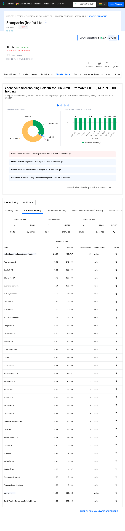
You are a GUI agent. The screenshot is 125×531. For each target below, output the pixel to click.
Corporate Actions (92, 74)
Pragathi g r (9, 326)
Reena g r (8, 445)
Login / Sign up (116, 4)
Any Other (8, 493)
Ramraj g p (8, 389)
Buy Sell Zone (10, 74)
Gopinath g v (9, 469)
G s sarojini (8, 310)
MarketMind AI (24, 3)
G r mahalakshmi (10, 350)
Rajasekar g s (9, 334)
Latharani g (8, 302)
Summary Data (11, 210)
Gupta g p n (9, 270)
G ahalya (7, 453)
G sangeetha (9, 365)
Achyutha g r (9, 461)
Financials (23, 74)
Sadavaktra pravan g (12, 477)
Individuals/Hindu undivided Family (19, 254)
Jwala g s (8, 357)
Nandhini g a (9, 413)
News (33, 74)
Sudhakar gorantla (11, 286)
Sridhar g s (8, 397)
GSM (23, 27)
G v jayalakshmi (10, 294)
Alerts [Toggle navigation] (46, 4)
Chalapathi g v (9, 278)
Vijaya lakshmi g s (11, 437)
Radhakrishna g (10, 262)
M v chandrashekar (11, 318)
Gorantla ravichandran (13, 421)
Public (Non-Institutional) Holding (87, 210)
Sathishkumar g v (11, 373)
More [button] (60, 4)
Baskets (37, 4)
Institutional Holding (57, 210)
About (117, 74)
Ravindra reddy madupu (13, 485)
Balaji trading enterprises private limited (20, 501)
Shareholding (62, 74)
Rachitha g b (9, 405)
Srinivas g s (8, 342)
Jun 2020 (26, 202)
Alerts (108, 74)
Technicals (46, 74)
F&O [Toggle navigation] (53, 4)
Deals (76, 74)
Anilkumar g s (9, 381)
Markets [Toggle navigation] (10, 4)
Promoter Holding (32, 210)
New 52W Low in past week (19, 50)
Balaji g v (7, 429)
